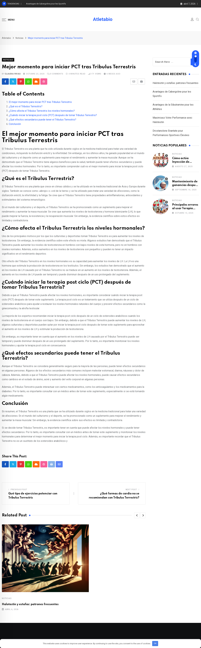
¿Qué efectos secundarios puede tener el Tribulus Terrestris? (42, 119)
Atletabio (102, 19)
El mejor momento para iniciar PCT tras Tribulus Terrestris (40, 102)
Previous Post (19, 489)
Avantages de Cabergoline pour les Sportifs (46, 4)
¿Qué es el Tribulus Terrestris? (25, 106)
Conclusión (15, 124)
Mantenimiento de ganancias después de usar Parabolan (185, 185)
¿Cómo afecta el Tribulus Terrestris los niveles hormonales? (42, 110)
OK (155, 643)
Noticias (6, 598)
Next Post (131, 489)
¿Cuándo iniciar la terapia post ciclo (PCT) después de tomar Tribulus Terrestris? (53, 115)
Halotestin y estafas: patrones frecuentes (30, 604)
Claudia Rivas (13, 74)
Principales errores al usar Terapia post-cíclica (185, 208)
